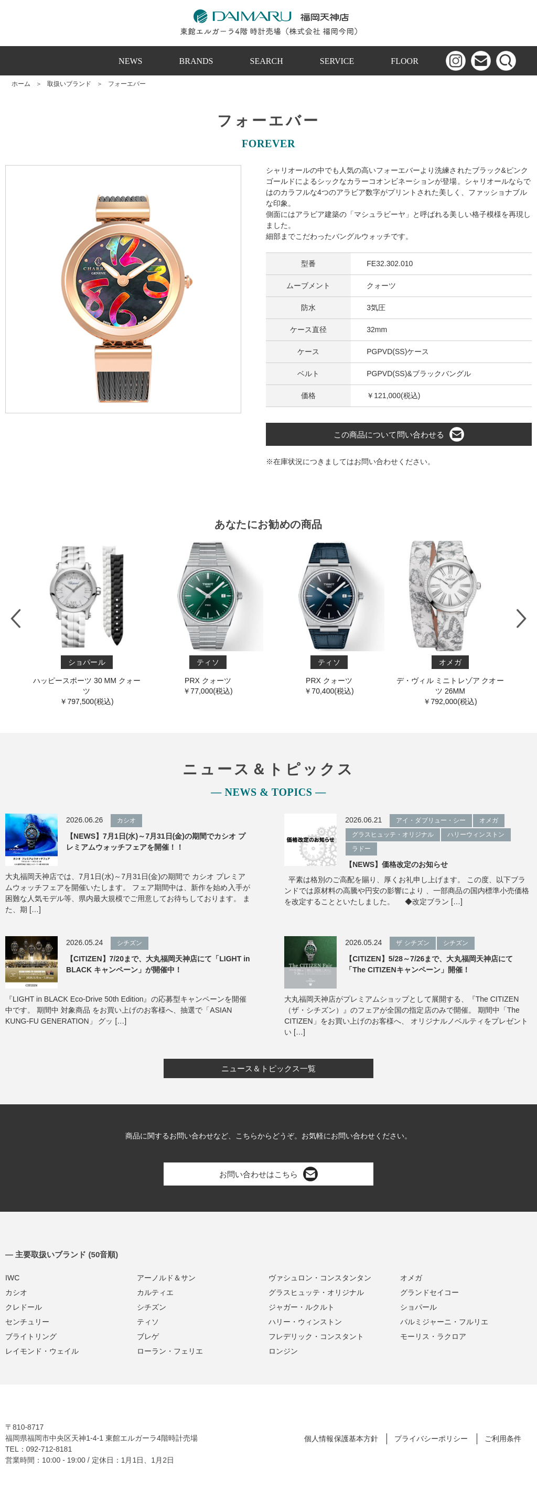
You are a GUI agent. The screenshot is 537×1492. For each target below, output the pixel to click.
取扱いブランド (69, 83)
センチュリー (27, 1322)
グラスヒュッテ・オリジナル (316, 1292)
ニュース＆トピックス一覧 (268, 1068)
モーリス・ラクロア (433, 1336)
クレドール (23, 1307)
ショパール (418, 1307)
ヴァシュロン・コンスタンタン (319, 1278)
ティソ (148, 1322)
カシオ (16, 1292)
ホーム (21, 83)
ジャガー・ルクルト (301, 1307)
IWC (12, 1278)
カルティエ (155, 1292)
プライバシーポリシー (431, 1438)
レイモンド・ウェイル (42, 1351)
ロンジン (283, 1351)
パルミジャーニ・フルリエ (444, 1322)
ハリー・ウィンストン (305, 1322)
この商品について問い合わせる (399, 434)
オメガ (411, 1278)
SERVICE (337, 61)
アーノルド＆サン (166, 1278)
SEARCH (266, 61)
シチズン (151, 1307)
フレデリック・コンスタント (316, 1336)
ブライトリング (31, 1336)
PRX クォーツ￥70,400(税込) (329, 618)
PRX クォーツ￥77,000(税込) (208, 618)
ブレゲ (148, 1336)
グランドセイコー (429, 1292)
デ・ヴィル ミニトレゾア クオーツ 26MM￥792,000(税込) (450, 623)
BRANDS (196, 61)
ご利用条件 (503, 1438)
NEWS (130, 61)
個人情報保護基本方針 (341, 1438)
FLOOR (404, 61)
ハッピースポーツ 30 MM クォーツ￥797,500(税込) (86, 623)
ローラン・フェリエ (170, 1351)
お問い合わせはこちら (268, 1174)
